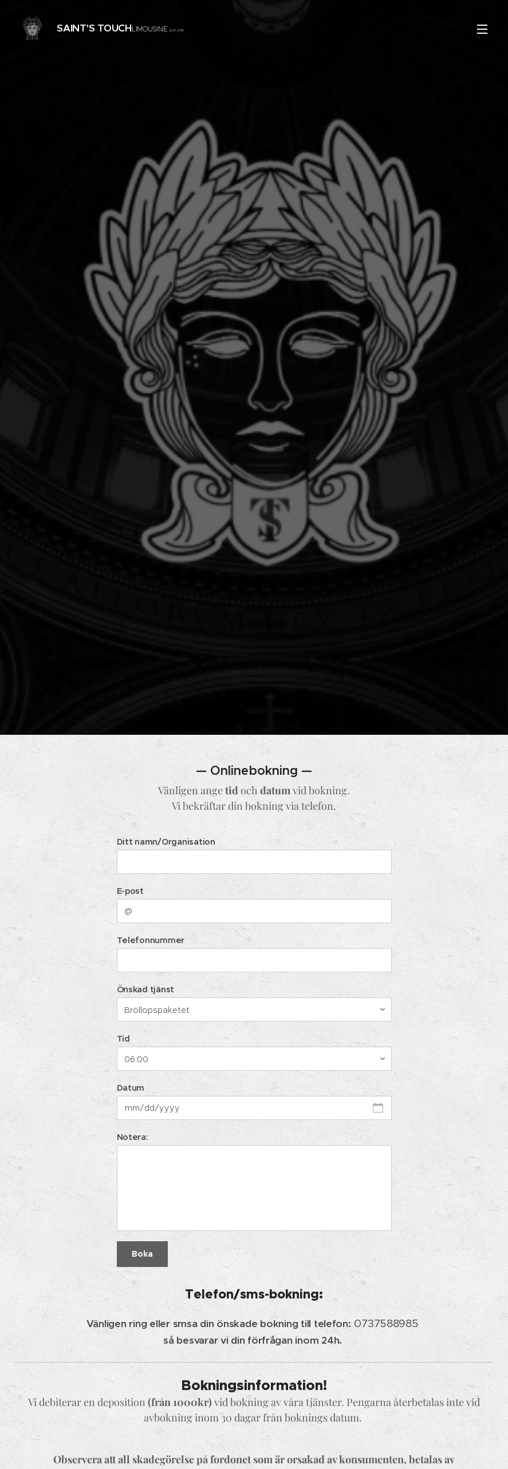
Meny (482, 29)
